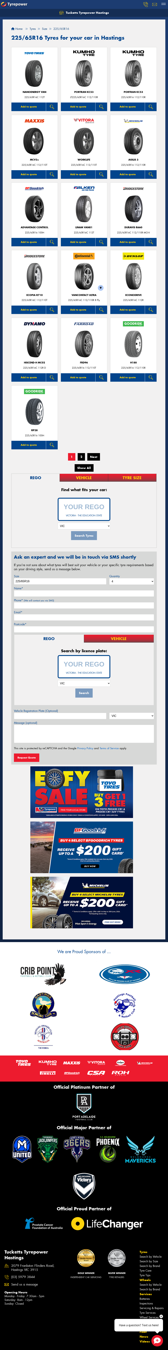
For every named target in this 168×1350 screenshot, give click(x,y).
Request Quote (26, 757)
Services (146, 1207)
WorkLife (84, 159)
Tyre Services (148, 1226)
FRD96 (84, 362)
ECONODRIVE (133, 295)
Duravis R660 (133, 227)
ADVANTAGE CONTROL (34, 227)
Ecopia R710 (34, 295)
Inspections (146, 1217)
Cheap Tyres (11, 1281)
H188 (133, 362)
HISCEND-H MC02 (34, 362)
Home (16, 29)
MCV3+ (34, 159)
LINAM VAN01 (83, 227)
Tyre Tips (145, 1189)
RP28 (34, 430)
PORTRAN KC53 (84, 92)
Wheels (145, 1193)
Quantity (114, 576)
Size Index (10, 1267)
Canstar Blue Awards (17, 1272)
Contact (145, 1240)
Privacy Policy (85, 748)
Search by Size (149, 1175)
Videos (145, 1255)
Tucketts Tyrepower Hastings (84, 13)
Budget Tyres (12, 1277)
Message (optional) (25, 723)
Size (16, 576)
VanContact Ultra (84, 295)
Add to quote (29, 106)
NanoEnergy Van (34, 92)
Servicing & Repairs (152, 1221)
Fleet (143, 1245)
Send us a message (24, 1198)
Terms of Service (109, 748)
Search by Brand (150, 1179)
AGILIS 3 (133, 159)
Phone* (34, 600)
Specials (146, 1235)
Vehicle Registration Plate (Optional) (36, 711)
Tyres (143, 1165)
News (144, 1250)
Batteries (145, 1212)
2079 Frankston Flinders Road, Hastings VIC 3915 (32, 1181)
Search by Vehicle (151, 1170)
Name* (18, 588)
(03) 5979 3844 (23, 1190)
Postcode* (20, 624)
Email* (18, 612)
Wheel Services (149, 1231)
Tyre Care (145, 1184)
